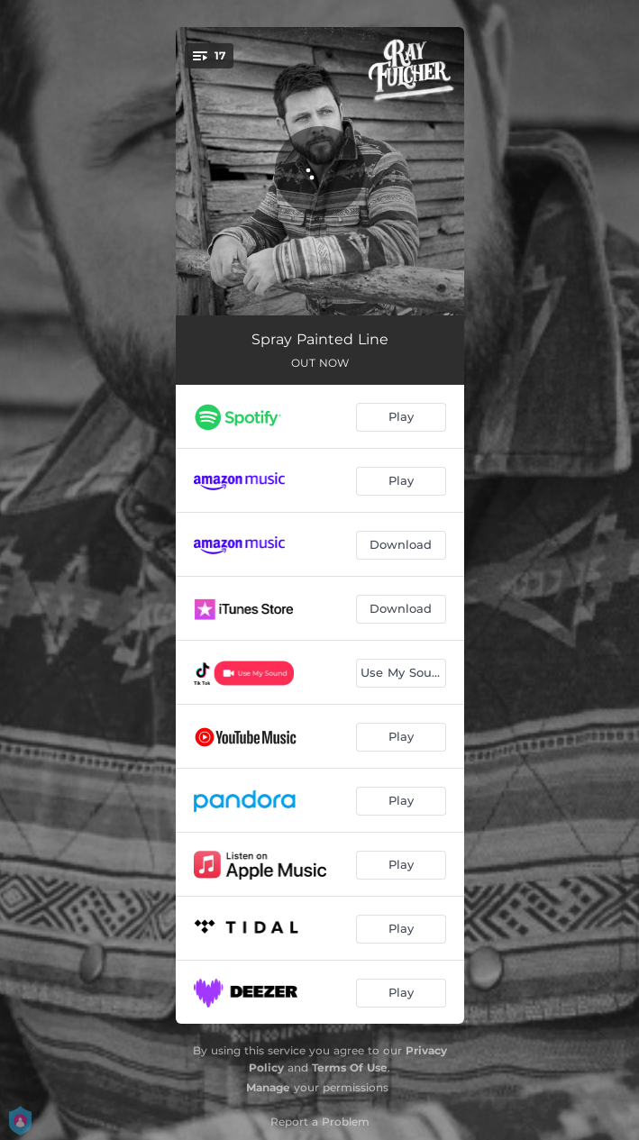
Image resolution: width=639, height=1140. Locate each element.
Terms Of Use (350, 1067)
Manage (268, 1087)
